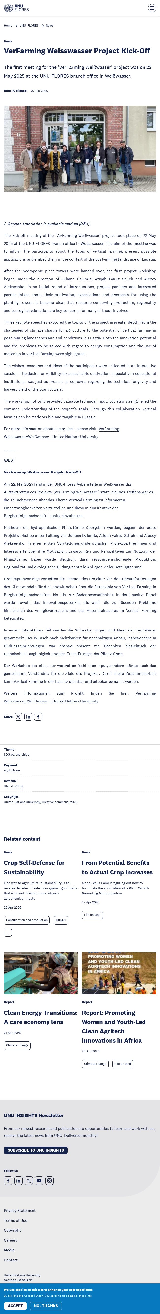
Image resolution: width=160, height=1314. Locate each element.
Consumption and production (27, 920)
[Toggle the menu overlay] (152, 8)
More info (85, 1296)
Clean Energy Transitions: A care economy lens (41, 1017)
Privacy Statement (20, 1210)
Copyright (12, 1230)
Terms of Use (15, 1220)
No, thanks (46, 1305)
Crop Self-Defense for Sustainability (34, 867)
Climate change (17, 1045)
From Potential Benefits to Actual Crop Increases (117, 867)
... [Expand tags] (7, 932)
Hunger (61, 920)
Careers (10, 1240)
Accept (15, 1305)
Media (9, 1249)
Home (8, 26)
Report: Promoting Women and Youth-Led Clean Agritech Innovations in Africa (114, 1026)
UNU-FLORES (29, 26)
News (49, 26)
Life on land (92, 915)
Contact (11, 1259)
